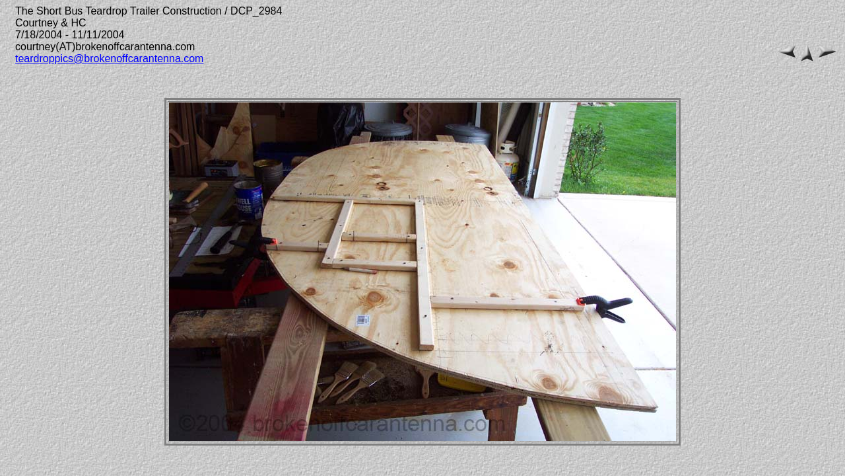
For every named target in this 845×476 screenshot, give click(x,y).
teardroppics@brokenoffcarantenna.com (109, 58)
